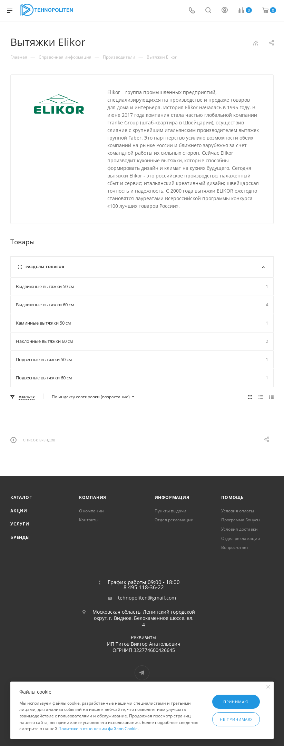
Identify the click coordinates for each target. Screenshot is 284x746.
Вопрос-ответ (234, 547)
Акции (18, 511)
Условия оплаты (237, 511)
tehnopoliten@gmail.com (147, 598)
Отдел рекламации (174, 520)
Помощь (232, 497)
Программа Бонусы (240, 520)
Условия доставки (239, 529)
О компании (91, 511)
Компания (92, 497)
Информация (172, 497)
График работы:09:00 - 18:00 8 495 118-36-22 (144, 585)
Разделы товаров (45, 266)
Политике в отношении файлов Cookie (98, 729)
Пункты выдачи (170, 511)
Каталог (21, 497)
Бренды (20, 537)
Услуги (19, 524)
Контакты (88, 520)
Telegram (142, 672)
